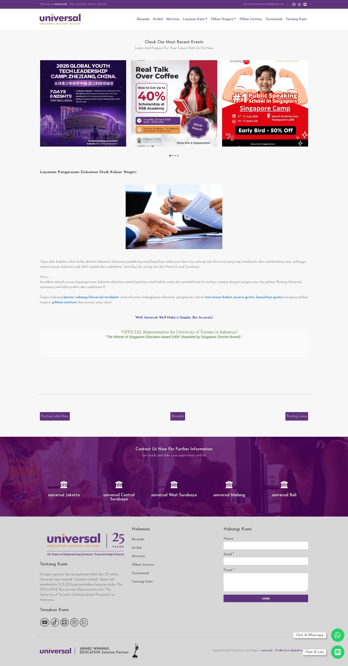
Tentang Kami (296, 19)
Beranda (143, 19)
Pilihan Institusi (250, 19)
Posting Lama (297, 416)
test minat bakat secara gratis (229, 297)
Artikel (158, 19)
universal (60, 4)
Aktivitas (173, 19)
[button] (170, 156)
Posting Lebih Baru (55, 416)
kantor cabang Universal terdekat (91, 297)
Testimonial (273, 19)
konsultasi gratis (269, 297)
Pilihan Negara (222, 19)
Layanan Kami (194, 19)
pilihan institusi (64, 302)
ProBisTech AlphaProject (291, 650)
